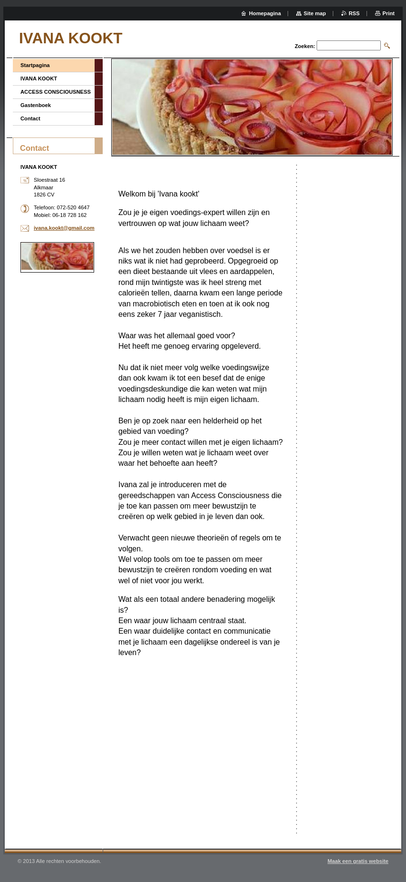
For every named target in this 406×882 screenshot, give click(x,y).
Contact (30, 118)
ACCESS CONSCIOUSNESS (55, 92)
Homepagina (265, 13)
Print (389, 13)
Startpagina (35, 65)
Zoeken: (305, 46)
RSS (354, 13)
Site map (315, 13)
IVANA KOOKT (38, 78)
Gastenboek (35, 105)
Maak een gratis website (358, 861)
